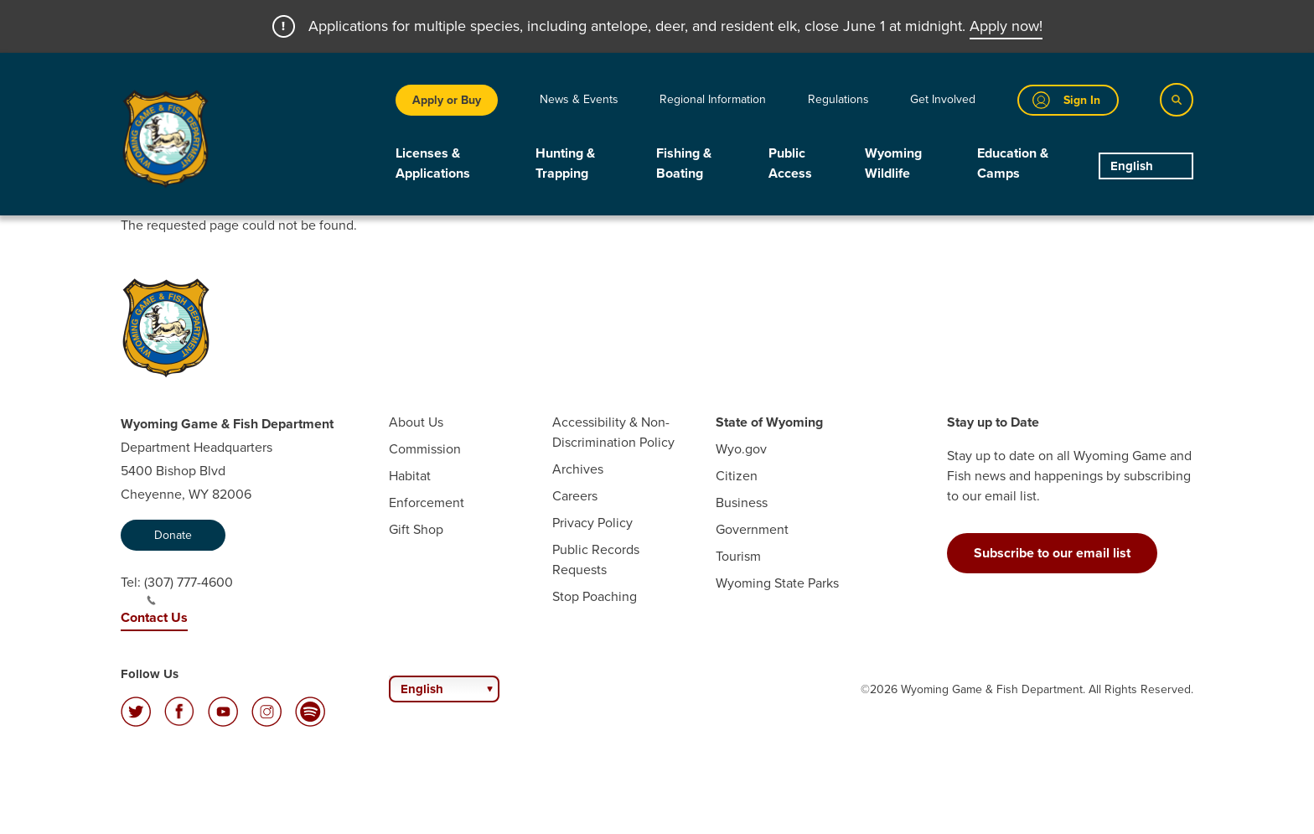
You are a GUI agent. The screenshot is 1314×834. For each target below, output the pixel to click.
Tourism (738, 556)
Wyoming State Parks (777, 583)
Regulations (838, 99)
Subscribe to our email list (1052, 552)
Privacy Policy (592, 522)
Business (742, 502)
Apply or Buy (446, 100)
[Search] (1176, 100)
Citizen (737, 475)
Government (752, 529)
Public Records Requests (595, 559)
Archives (577, 469)
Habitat (410, 475)
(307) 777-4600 (188, 589)
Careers (575, 495)
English (1131, 166)
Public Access (790, 163)
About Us (416, 422)
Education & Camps (1012, 163)
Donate (173, 535)
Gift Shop (416, 529)
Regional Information (713, 99)
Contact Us (154, 617)
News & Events (579, 99)
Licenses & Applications (433, 163)
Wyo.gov (741, 448)
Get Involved (942, 99)
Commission (425, 448)
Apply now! (1006, 26)
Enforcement (426, 502)
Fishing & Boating (683, 163)
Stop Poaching (594, 596)
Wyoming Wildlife (893, 163)
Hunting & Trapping (565, 163)
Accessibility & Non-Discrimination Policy (613, 432)
